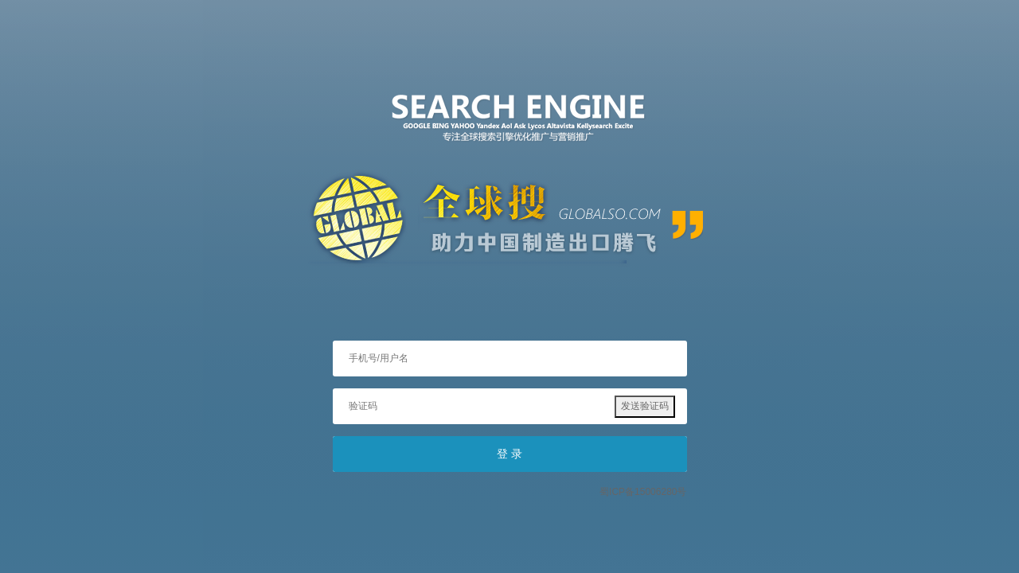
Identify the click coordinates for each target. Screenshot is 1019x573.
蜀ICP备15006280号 (642, 491)
